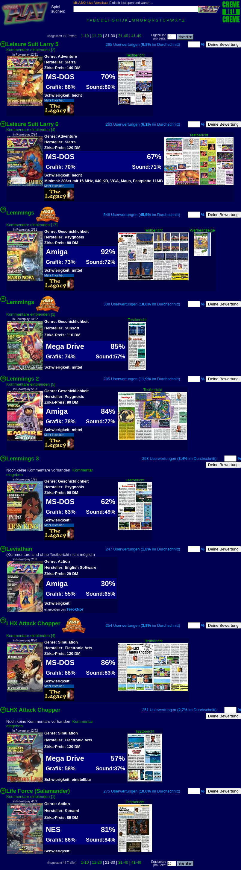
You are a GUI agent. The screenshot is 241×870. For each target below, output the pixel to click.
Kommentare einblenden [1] (30, 314)
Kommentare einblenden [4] (30, 129)
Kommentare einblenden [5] (30, 384)
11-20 (97, 36)
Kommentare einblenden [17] (31, 225)
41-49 (136, 36)
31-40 (123, 36)
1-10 (85, 36)
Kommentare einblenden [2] (30, 50)
